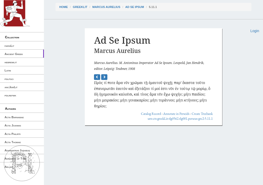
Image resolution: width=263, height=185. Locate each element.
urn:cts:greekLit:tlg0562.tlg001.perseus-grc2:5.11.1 (180, 118)
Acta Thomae (13, 142)
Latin (8, 70)
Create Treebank (202, 114)
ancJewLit (11, 87)
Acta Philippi (13, 133)
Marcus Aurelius (106, 6)
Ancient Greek (14, 53)
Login (254, 31)
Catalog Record (151, 114)
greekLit (80, 6)
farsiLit (9, 45)
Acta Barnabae (14, 117)
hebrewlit (11, 62)
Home (63, 6)
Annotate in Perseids (176, 114)
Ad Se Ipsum (134, 6)
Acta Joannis (13, 125)
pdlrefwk (10, 95)
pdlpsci (9, 78)
